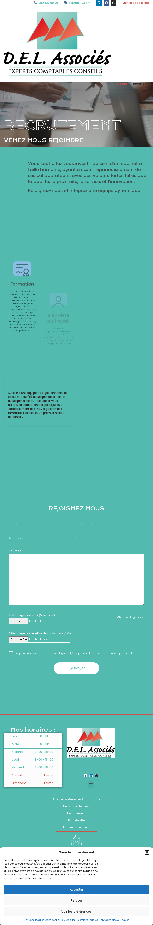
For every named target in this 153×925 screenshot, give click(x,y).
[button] (147, 852)
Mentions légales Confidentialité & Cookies (50, 920)
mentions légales (57, 710)
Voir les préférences (76, 911)
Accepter (76, 889)
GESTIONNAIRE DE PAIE (29, 437)
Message (15, 608)
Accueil (122, 83)
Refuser (76, 900)
